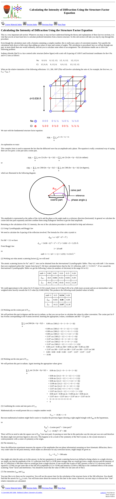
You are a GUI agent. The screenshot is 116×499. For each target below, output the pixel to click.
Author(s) (103, 493)
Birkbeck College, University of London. (29, 492)
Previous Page (47, 25)
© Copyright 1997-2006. (8, 492)
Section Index (32, 25)
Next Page (61, 25)
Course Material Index (13, 25)
